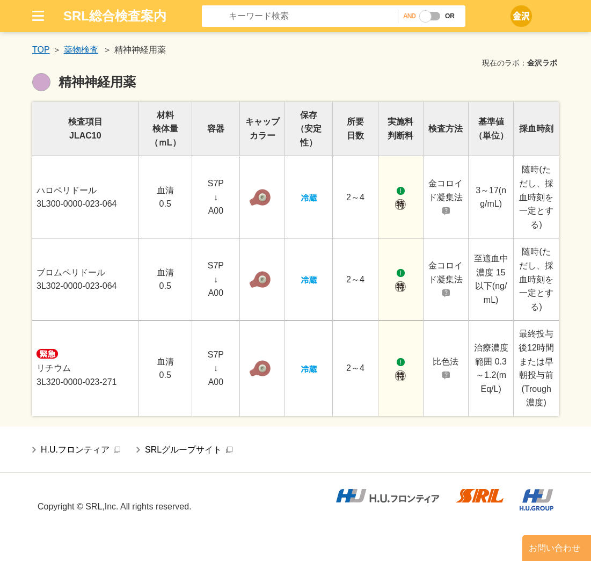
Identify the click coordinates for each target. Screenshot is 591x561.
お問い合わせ (554, 547)
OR (450, 16)
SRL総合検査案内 (114, 16)
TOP (41, 49)
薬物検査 (81, 49)
